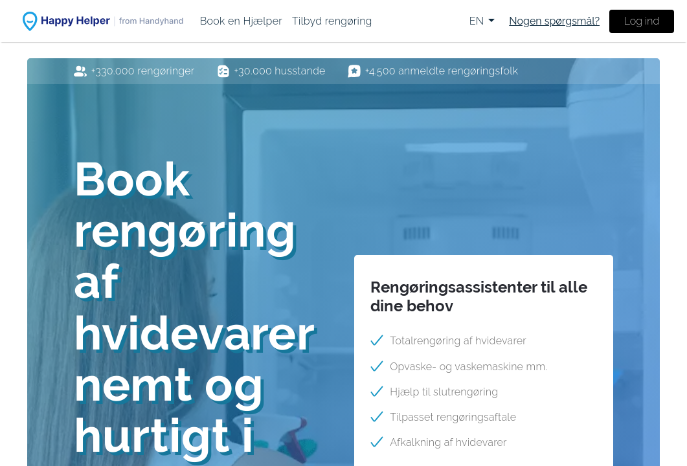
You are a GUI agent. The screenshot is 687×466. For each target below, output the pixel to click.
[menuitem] (241, 21)
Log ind (641, 21)
